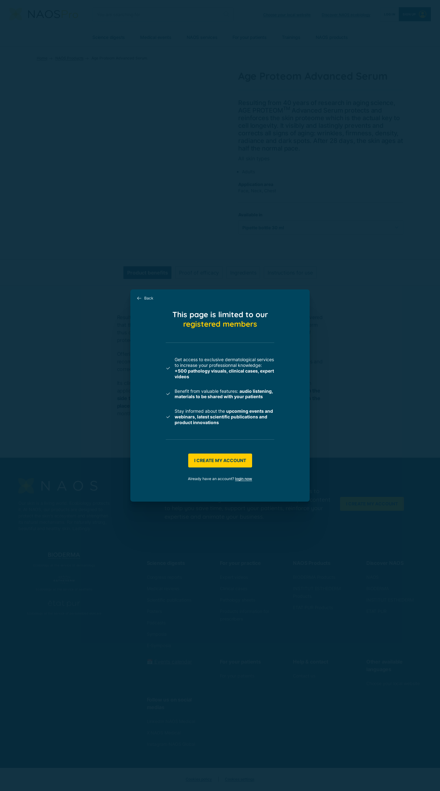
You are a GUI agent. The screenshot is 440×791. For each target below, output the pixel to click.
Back (145, 298)
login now (243, 478)
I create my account (220, 460)
